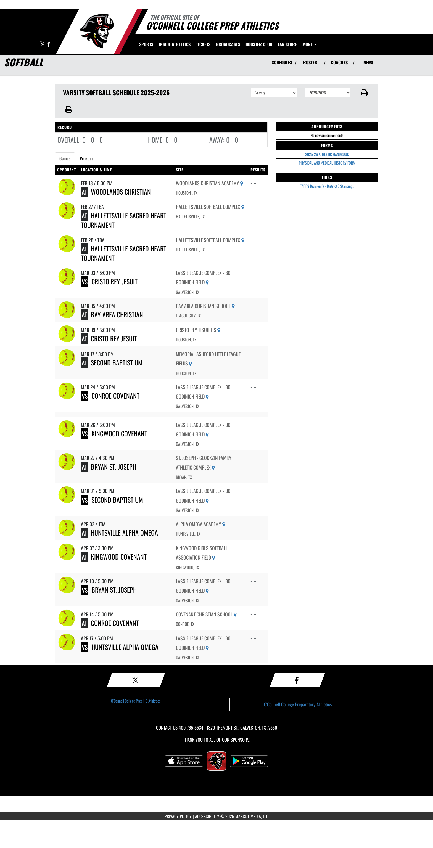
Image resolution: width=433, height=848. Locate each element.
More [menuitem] (309, 44)
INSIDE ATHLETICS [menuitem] (175, 44)
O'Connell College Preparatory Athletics (298, 704)
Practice (87, 158)
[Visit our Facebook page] (48, 44)
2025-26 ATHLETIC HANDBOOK (327, 154)
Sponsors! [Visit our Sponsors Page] (240, 739)
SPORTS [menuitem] (146, 44)
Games (64, 158)
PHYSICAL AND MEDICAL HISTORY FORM (327, 163)
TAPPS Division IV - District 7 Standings (327, 186)
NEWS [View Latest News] (368, 62)
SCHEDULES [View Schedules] (282, 62)
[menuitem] (203, 44)
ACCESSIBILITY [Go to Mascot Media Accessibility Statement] (207, 816)
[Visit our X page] (43, 44)
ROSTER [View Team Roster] (310, 62)
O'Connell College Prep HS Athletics (135, 701)
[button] (364, 93)
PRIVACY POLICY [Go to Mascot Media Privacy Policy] (178, 816)
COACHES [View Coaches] (339, 62)
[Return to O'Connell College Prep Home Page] (96, 31)
